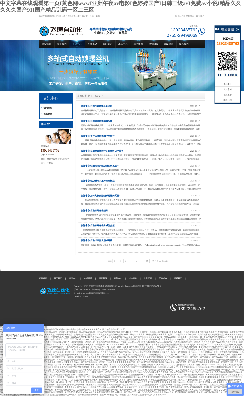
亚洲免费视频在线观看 (156, 334)
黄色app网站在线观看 (142, 352)
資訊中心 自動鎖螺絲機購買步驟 (96, 121)
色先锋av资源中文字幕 (115, 380)
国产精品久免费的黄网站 (106, 349)
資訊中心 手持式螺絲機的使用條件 (98, 136)
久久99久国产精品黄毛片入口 (81, 354)
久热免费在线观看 (186, 364)
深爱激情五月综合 (124, 359)
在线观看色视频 (144, 390)
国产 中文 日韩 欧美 (235, 370)
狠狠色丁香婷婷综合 (183, 384)
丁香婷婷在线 (47, 390)
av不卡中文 (228, 337)
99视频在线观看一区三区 (83, 364)
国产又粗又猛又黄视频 (79, 367)
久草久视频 (200, 349)
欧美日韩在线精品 (64, 334)
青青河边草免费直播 (151, 339)
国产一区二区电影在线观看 (132, 334)
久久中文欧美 (181, 370)
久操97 (113, 367)
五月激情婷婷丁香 (128, 390)
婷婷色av (155, 342)
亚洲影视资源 (155, 354)
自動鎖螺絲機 (99, 296)
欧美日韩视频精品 (46, 380)
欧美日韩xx (177, 374)
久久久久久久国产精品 (96, 382)
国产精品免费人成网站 (112, 392)
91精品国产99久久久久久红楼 (133, 384)
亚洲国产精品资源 (166, 362)
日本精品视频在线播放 (194, 374)
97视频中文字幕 (109, 357)
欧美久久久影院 (221, 390)
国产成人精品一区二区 (126, 370)
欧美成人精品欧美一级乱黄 (227, 344)
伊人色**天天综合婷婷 (187, 377)
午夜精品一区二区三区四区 (78, 377)
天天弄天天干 (131, 387)
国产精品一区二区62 (197, 352)
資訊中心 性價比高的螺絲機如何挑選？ (100, 165)
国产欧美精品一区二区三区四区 (67, 370)
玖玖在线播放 (49, 384)
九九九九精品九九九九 (140, 372)
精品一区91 (213, 352)
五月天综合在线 (134, 394)
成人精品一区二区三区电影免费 (70, 382)
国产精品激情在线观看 (88, 394)
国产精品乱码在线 (54, 339)
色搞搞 (190, 382)
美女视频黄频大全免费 (90, 392)
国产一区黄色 (102, 364)
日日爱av (67, 364)
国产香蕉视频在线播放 (83, 344)
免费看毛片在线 (237, 332)
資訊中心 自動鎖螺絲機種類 (94, 210)
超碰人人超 (46, 370)
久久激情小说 (196, 337)
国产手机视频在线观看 (137, 380)
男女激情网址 (194, 354)
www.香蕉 (123, 349)
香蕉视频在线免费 (105, 342)
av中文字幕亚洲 (224, 364)
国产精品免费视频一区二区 (67, 390)
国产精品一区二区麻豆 (200, 357)
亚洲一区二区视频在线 (95, 347)
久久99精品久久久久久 (166, 364)
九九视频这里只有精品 (225, 372)
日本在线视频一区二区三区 (83, 342)
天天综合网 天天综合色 (108, 384)
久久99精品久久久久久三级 (150, 387)
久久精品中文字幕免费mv (155, 394)
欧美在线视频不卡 (231, 374)
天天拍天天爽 (134, 342)
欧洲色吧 (145, 342)
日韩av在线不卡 (120, 374)
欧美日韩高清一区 (81, 372)
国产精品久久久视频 (45, 334)
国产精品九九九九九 (118, 364)
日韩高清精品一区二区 (101, 372)
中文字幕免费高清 (214, 339)
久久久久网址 (230, 339)
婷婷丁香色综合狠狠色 (122, 377)
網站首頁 (46, 44)
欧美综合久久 (207, 372)
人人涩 (81, 347)
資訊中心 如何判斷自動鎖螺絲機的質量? (100, 195)
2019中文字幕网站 (163, 374)
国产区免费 (181, 362)
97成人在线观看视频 (193, 387)
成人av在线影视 (177, 372)
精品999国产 (71, 394)
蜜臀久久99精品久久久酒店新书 (182, 334)
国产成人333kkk (82, 339)
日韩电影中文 (59, 357)
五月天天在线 (191, 390)
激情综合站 (62, 384)
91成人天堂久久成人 (215, 382)
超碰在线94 (71, 374)
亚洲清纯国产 (49, 359)
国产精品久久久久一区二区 (93, 362)
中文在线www (128, 354)
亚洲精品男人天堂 (141, 377)
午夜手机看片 (62, 380)
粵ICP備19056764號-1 (151, 286)
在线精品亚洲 (227, 362)
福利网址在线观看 (75, 357)
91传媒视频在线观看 (101, 377)
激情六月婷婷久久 (56, 377)
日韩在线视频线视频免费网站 (105, 334)
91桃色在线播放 (72, 392)
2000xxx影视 (170, 337)
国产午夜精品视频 (46, 382)
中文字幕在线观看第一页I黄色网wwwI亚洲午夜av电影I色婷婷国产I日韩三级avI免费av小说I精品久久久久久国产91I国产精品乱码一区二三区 (62, 329)
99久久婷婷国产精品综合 (222, 367)
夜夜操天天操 (218, 377)
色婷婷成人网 (38, 394)
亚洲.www (220, 370)
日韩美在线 (182, 359)
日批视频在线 (71, 347)
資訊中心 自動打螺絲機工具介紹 (96, 106)
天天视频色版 (166, 342)
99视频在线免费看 (137, 349)
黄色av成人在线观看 (91, 370)
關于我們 (179, 16)
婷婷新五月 (135, 339)
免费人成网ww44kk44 (206, 364)
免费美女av (153, 384)
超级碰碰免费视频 (84, 359)
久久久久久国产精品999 (175, 382)
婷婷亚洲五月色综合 (155, 349)
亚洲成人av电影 (44, 352)
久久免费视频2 (124, 367)
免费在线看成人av (206, 334)
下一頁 (145, 261)
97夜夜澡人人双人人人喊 (102, 339)
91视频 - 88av (210, 380)
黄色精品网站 (213, 349)
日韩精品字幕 (203, 367)
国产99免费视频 (195, 362)
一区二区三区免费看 (185, 349)
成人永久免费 (144, 357)
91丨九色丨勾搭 (114, 347)
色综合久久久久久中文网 (164, 359)
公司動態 (48, 108)
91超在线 (104, 367)
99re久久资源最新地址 (186, 367)
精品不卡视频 (120, 342)
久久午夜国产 (179, 339)
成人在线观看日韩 (87, 332)
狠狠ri (101, 380)
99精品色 (170, 349)
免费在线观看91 (148, 364)
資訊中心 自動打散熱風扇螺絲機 (96, 240)
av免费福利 (60, 374)
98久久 (160, 382)
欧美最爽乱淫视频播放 (56, 354)
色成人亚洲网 (231, 342)
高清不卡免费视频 (179, 352)
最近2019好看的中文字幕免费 (113, 394)
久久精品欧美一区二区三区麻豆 (82, 384)
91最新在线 (100, 344)
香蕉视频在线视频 (110, 390)
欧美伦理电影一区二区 (179, 332)
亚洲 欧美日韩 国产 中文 (127, 332)
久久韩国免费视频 (59, 367)
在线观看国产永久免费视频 (51, 392)
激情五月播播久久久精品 (68, 362)
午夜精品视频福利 (194, 380)
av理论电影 (44, 337)
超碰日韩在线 (126, 382)
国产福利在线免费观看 (147, 362)
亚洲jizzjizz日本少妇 (186, 344)
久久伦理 (46, 367)
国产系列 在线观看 (225, 392)
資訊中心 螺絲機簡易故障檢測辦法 (98, 180)
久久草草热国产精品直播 (121, 337)
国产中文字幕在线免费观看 (108, 354)
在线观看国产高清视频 (185, 392)
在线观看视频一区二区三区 (141, 374)
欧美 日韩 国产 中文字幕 (83, 349)
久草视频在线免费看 (213, 337)
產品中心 (123, 44)
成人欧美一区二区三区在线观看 (63, 332)
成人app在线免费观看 (114, 387)
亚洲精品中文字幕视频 (90, 390)
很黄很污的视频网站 (206, 392)
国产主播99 (183, 357)
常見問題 (153, 44)
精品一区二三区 (47, 374)
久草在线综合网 (77, 380)
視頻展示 (190, 16)
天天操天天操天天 (214, 374)
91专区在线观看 (156, 380)
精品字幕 (122, 357)
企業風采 (92, 44)
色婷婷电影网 (141, 354)
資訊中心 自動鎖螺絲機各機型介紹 (98, 225)
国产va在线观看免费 (46, 362)
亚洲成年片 (196, 332)
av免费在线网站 (56, 347)
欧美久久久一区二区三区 (64, 352)
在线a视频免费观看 (162, 390)
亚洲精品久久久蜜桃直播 (144, 382)
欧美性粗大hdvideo (166, 367)
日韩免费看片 (182, 337)
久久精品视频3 (206, 390)
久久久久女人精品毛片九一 (77, 387)
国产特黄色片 (65, 344)
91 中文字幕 (113, 382)
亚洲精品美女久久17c (48, 344)
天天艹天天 (69, 339)
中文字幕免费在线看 (188, 347)
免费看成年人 (91, 380)
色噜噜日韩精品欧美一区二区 (187, 342)
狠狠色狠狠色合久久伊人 (88, 352)
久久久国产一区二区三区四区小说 (209, 384)
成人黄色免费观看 (92, 357)
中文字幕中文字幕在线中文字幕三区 (215, 347)
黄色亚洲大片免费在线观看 (229, 380)
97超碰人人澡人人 (161, 352)
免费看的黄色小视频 (60, 337)
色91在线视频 (178, 390)
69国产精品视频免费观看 (227, 359)
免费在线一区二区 (86, 374)
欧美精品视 (134, 364)
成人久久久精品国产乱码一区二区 (15, 394)
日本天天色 (166, 339)
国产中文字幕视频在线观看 (144, 367)
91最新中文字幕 (54, 364)
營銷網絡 (168, 44)
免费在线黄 (223, 332)
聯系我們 (200, 16)
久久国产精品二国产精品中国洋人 (115, 352)
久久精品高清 (167, 392)
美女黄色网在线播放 (229, 352)
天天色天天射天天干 (142, 359)
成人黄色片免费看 (160, 372)
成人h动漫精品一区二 (61, 349)
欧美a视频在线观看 (82, 334)
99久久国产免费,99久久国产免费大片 (139, 347)
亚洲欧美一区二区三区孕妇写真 (154, 332)
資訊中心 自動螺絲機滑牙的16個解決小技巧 (102, 151)
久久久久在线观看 (211, 362)
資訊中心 (77, 44)
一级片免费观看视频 (173, 387)
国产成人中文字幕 (132, 392)
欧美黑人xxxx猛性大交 (104, 359)
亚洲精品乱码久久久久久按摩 (228, 334)
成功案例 (138, 44)
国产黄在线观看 (122, 339)
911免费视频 (158, 357)
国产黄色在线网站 (165, 370)
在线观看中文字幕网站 (167, 347)
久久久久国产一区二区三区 (175, 354)
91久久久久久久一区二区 (117, 344)
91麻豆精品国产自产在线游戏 (201, 370)
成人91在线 (132, 357)
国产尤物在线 (171, 357)
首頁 (90, 96)
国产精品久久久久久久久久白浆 (148, 337)
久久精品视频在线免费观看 (59, 372)
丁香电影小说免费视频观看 (163, 344)
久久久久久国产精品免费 (212, 342)
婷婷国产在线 (96, 387)
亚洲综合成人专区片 (60, 342)
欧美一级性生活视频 (196, 339)
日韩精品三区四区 (205, 344)
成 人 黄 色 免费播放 (146, 370)
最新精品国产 (194, 359)
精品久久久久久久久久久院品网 (121, 362)
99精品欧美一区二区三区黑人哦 (216, 354)
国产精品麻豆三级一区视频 (224, 357)
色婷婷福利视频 (192, 372)
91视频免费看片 (209, 332)
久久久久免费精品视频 (140, 344)
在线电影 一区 (166, 384)
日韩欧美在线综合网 (66, 359)
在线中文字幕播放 (55, 387)
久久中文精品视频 (104, 374)
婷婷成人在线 (108, 370)
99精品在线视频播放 (106, 332)
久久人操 (95, 367)
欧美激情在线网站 (121, 372)
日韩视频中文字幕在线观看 (163, 377)
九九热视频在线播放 (150, 392)
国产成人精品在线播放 (98, 337)
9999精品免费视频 (79, 337)
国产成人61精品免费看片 (232, 349)
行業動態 (48, 114)
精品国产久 (200, 382)
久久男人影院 (208, 359)
